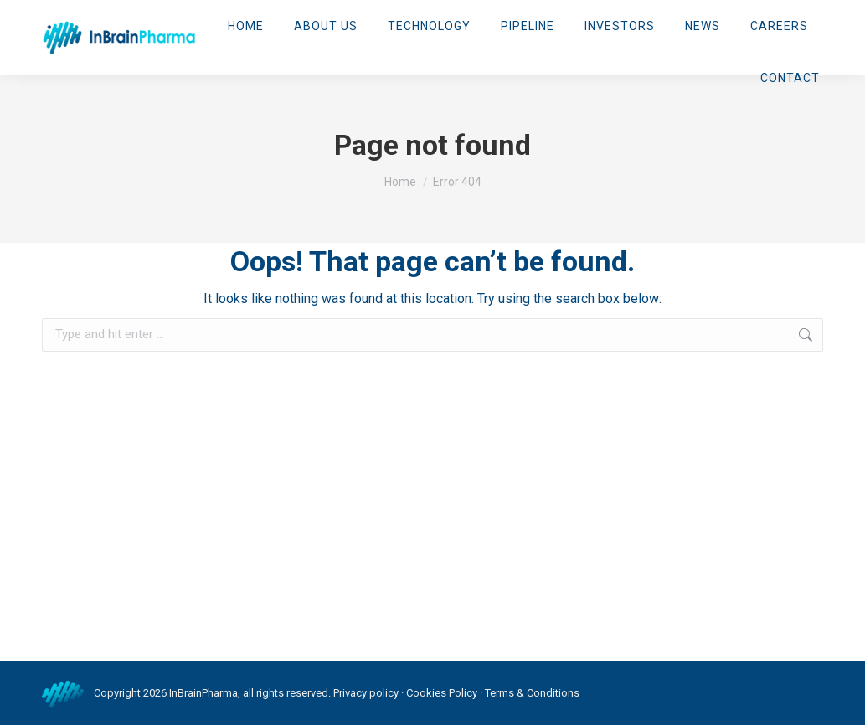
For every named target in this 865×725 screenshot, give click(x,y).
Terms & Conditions (532, 692)
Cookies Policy (441, 692)
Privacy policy (366, 692)
